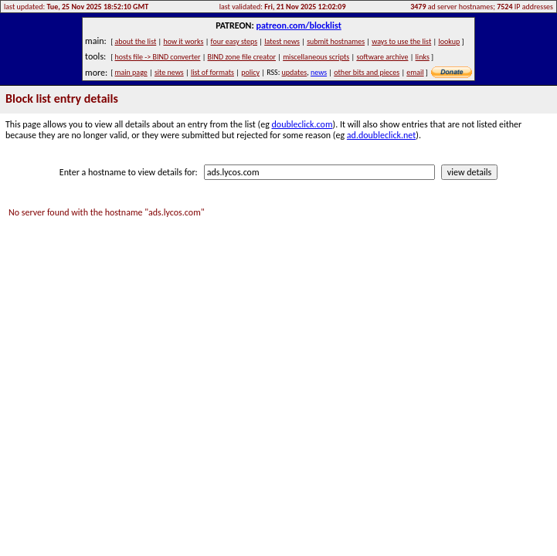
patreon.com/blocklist (298, 25)
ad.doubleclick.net (381, 135)
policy (250, 72)
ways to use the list (401, 41)
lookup (449, 41)
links (423, 57)
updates (294, 72)
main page (131, 72)
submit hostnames (336, 41)
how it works (183, 41)
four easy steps (234, 41)
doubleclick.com (302, 124)
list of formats (212, 72)
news (319, 72)
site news (169, 72)
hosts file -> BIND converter (158, 57)
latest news (282, 41)
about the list (136, 41)
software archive (382, 57)
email (414, 72)
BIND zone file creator (242, 57)
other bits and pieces (366, 72)
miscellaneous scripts (316, 57)
